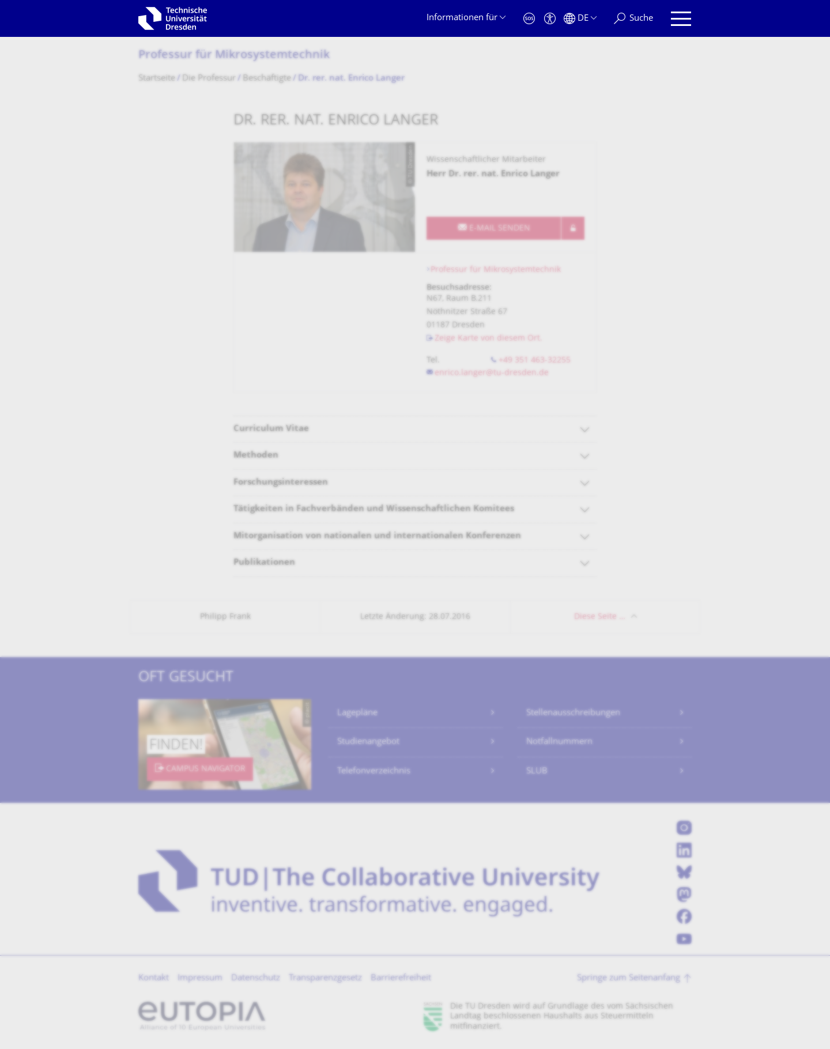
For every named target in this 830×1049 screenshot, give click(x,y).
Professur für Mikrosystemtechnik (234, 55)
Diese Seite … (599, 617)
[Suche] (633, 19)
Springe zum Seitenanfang (628, 978)
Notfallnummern (559, 742)
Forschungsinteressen (280, 482)
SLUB (537, 771)
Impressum (200, 978)
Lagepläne (357, 713)
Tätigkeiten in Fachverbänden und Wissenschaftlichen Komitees (373, 509)
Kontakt (153, 978)
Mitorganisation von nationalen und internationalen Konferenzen (377, 536)
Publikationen (264, 563)
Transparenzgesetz (325, 978)
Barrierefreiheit (401, 978)
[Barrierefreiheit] (550, 18)
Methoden (255, 455)
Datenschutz (255, 978)
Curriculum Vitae (271, 429)
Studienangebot (368, 742)
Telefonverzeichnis (373, 771)
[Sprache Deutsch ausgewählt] (580, 19)
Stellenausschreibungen (573, 713)
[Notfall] (529, 18)
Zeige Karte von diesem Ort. (488, 338)
